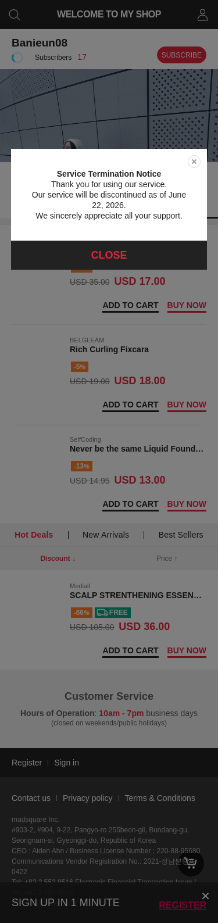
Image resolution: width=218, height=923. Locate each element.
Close (109, 255)
